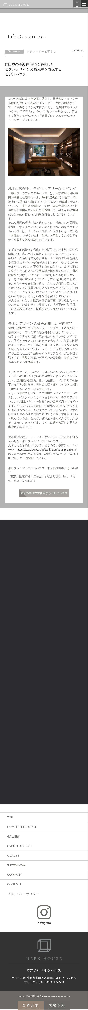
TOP (10, 818)
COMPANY (14, 875)
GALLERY (13, 837)
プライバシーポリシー (23, 895)
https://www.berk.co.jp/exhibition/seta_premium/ (46, 449)
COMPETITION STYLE (22, 827)
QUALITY (13, 856)
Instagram (44, 923)
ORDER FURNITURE (19, 847)
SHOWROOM (16, 866)
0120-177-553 (55, 983)
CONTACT (14, 885)
